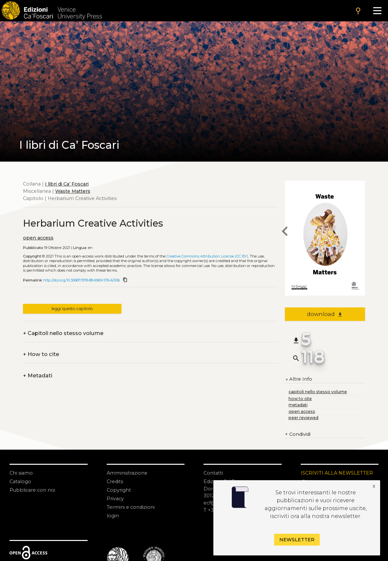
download (325, 314)
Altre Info (298, 379)
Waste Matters (72, 191)
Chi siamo (21, 473)
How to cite (41, 354)
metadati (298, 404)
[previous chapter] (284, 232)
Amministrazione (127, 473)
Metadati (37, 376)
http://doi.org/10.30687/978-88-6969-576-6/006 (81, 280)
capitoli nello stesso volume (318, 391)
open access (38, 238)
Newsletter (296, 540)
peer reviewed (303, 417)
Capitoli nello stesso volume (63, 333)
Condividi (298, 434)
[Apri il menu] (377, 10)
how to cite (300, 398)
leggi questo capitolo (72, 308)
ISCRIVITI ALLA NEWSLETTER (337, 473)
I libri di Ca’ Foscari (67, 184)
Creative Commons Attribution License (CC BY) (207, 256)
